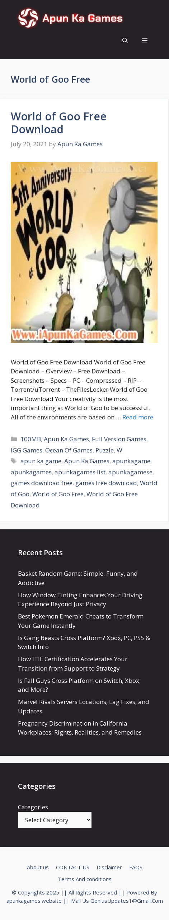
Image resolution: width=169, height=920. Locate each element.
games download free (41, 483)
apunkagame (131, 461)
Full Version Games (119, 439)
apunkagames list (80, 472)
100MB (30, 439)
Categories (33, 807)
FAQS (135, 867)
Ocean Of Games (69, 450)
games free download (106, 483)
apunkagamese (130, 472)
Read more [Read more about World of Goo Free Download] (137, 417)
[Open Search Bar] (125, 40)
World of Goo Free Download (59, 123)
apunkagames (31, 472)
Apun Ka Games (66, 439)
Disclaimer (109, 867)
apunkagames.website (34, 900)
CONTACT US (72, 867)
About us (38, 867)
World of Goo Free (58, 494)
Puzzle (104, 450)
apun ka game (40, 461)
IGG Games (26, 450)
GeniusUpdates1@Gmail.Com (126, 900)
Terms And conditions (85, 879)
